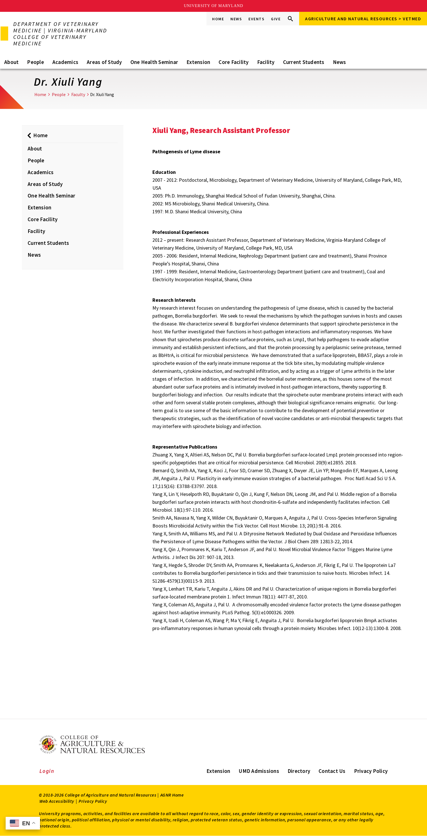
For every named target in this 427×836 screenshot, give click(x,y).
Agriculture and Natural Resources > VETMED (363, 18)
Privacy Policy (371, 771)
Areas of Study (104, 62)
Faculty (78, 94)
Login (46, 771)
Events (256, 18)
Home (218, 18)
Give (276, 18)
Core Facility (233, 62)
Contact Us (332, 771)
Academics (65, 62)
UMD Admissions (259, 771)
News (236, 18)
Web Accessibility (56, 801)
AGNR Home (172, 795)
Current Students (303, 62)
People (35, 62)
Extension (198, 62)
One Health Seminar (154, 62)
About (11, 62)
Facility (266, 62)
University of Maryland (213, 6)
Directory (299, 771)
